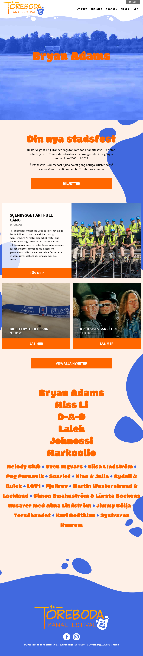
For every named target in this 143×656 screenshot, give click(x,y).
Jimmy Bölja (113, 506)
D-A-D (72, 418)
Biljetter (71, 183)
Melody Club (23, 466)
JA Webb (99, 644)
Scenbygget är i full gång (31, 217)
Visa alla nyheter (71, 363)
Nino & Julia (92, 476)
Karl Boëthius (75, 515)
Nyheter (82, 9)
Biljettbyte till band (29, 328)
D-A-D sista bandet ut (99, 328)
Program (111, 9)
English (132, 2)
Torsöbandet (32, 515)
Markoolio (71, 454)
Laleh (71, 430)
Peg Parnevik (25, 476)
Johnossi (71, 442)
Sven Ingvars (64, 466)
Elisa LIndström (110, 466)
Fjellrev (57, 486)
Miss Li (71, 406)
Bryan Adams (71, 394)
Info (135, 9)
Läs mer (37, 273)
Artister (96, 9)
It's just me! (73, 644)
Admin (116, 644)
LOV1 (33, 486)
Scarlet (60, 476)
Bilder (125, 9)
